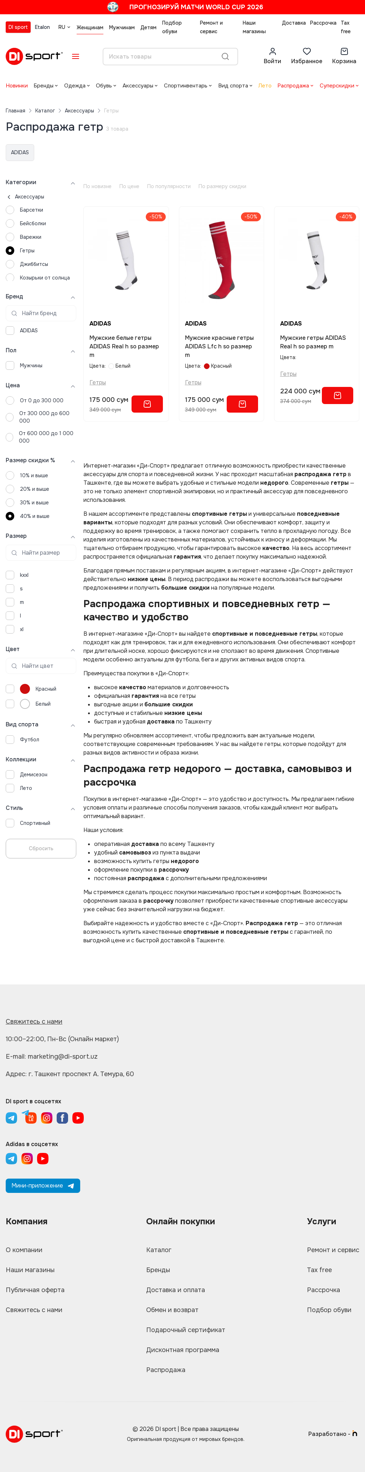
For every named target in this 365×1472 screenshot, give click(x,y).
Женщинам (90, 27)
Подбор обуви (172, 27)
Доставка (294, 23)
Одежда (75, 85)
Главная (15, 111)
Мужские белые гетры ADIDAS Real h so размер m (124, 346)
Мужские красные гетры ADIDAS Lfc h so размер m (219, 346)
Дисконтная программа (182, 1350)
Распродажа (293, 85)
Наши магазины (254, 27)
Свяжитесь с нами (34, 1021)
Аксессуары (138, 85)
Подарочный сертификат (185, 1330)
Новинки (17, 85)
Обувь (104, 85)
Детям (148, 27)
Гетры (97, 382)
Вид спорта (233, 85)
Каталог (45, 111)
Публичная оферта (35, 1290)
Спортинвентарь (185, 85)
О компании (24, 1250)
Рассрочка (323, 23)
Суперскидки (337, 85)
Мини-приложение (42, 1185)
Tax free (346, 27)
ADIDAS (20, 152)
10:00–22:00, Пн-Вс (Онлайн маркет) (62, 1039)
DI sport (18, 27)
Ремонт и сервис (211, 27)
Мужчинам (122, 27)
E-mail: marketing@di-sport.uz (52, 1056)
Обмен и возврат (172, 1310)
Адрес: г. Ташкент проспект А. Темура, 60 (70, 1074)
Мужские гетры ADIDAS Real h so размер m (313, 342)
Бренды (43, 85)
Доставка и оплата (175, 1290)
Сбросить (41, 848)
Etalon (42, 27)
